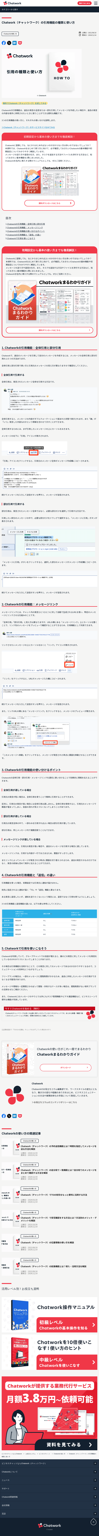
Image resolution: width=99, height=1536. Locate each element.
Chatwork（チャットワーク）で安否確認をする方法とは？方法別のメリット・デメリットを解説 (59, 1219)
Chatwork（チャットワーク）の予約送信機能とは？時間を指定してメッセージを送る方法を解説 (59, 1148)
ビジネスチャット (44, 1454)
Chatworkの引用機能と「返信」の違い (24, 234)
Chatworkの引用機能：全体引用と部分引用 (26, 224)
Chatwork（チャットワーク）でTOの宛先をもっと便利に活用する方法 (54, 1194)
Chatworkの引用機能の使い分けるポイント (26, 231)
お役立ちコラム (31, 1454)
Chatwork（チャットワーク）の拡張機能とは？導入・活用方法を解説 (53, 1266)
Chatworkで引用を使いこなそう (21, 238)
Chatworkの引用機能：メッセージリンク (25, 227)
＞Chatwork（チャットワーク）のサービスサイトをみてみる (28, 127)
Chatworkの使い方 (29, 1141)
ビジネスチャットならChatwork (12, 1454)
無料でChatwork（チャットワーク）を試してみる (24, 103)
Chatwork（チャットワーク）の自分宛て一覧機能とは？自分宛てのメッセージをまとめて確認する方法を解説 (59, 1171)
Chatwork (12, 3)
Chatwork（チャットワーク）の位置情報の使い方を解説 (47, 1242)
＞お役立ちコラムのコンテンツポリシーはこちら (54, 1102)
